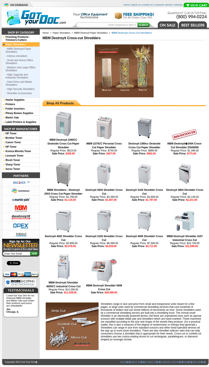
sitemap (178, 4)
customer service (163, 4)
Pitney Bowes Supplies (19, 113)
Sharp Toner (13, 164)
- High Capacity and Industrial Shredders (17, 76)
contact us (147, 4)
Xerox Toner (13, 169)
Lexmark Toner (14, 155)
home (127, 4)
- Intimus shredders (16, 56)
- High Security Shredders (20, 89)
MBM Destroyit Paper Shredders (91, 33)
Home (46, 33)
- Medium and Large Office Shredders (21, 69)
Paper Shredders (61, 33)
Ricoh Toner (13, 160)
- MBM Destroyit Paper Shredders (18, 50)
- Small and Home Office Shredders (19, 62)
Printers (10, 104)
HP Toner (11, 133)
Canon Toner (13, 142)
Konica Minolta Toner (18, 151)
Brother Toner (14, 137)
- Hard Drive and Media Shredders (19, 83)
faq (185, 362)
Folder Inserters (15, 108)
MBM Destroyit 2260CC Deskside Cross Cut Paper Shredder (63, 143)
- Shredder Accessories (19, 93)
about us (135, 4)
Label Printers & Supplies (21, 122)
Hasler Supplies (15, 99)
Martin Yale (12, 117)
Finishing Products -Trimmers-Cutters (18, 38)
